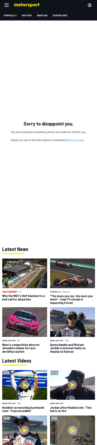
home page (77, 140)
